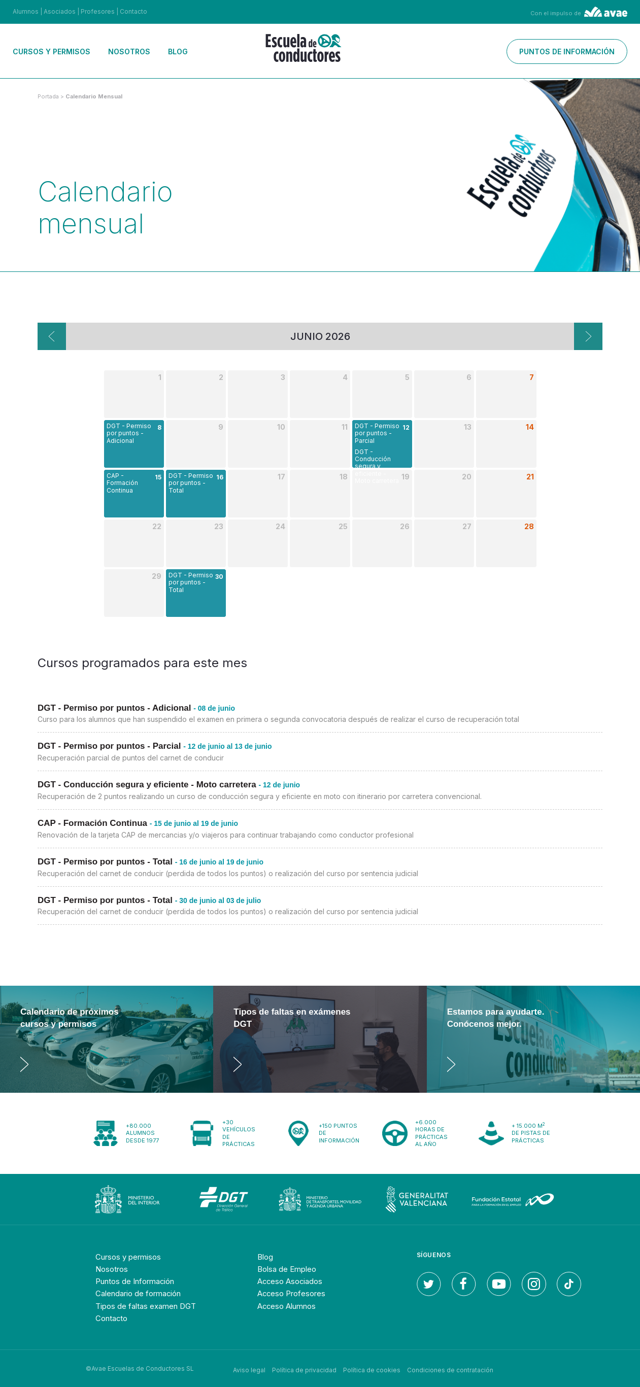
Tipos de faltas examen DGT (150, 1305)
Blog (178, 51)
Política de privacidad (304, 1368)
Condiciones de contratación (450, 1368)
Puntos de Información (139, 1281)
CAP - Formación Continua (122, 483)
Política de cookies (371, 1368)
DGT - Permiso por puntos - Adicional (129, 433)
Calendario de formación (142, 1293)
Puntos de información (567, 51)
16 (219, 477)
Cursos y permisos (51, 51)
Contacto (133, 11)
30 (219, 576)
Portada (48, 96)
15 (158, 477)
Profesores (98, 11)
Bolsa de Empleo (289, 1269)
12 (406, 427)
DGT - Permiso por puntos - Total (191, 483)
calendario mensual (93, 96)
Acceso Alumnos (290, 1305)
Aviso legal (249, 1368)
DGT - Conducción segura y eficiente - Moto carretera (377, 466)
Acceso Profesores (294, 1293)
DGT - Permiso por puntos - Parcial (377, 433)
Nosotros (129, 51)
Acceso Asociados (292, 1281)
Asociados (60, 11)
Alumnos (26, 11)
